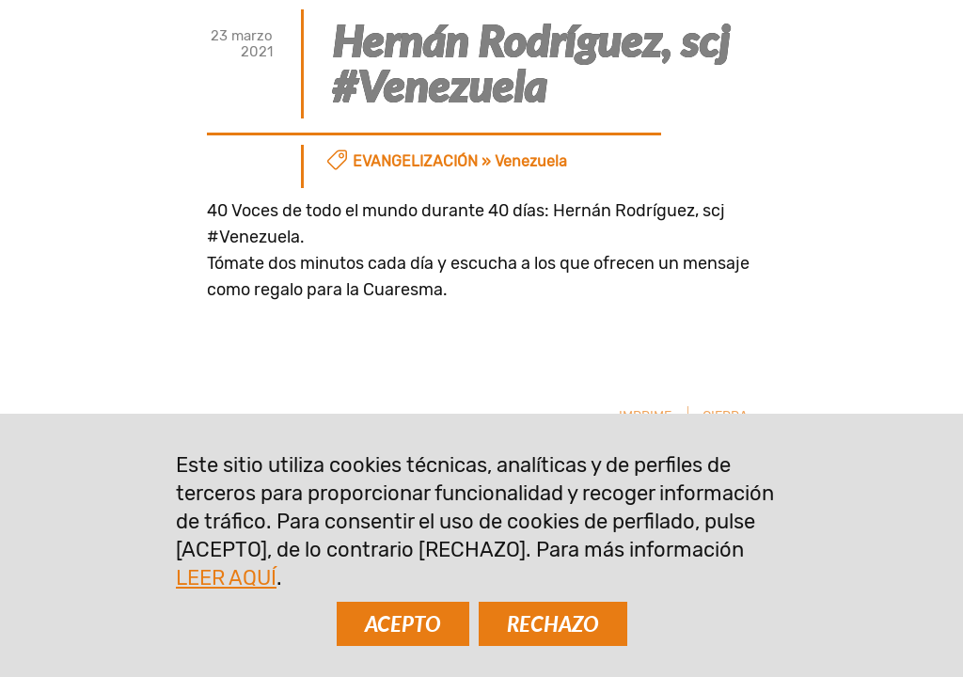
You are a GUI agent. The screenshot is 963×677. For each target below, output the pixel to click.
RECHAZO (553, 624)
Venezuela (531, 161)
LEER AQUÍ (226, 577)
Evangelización (415, 161)
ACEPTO (403, 624)
